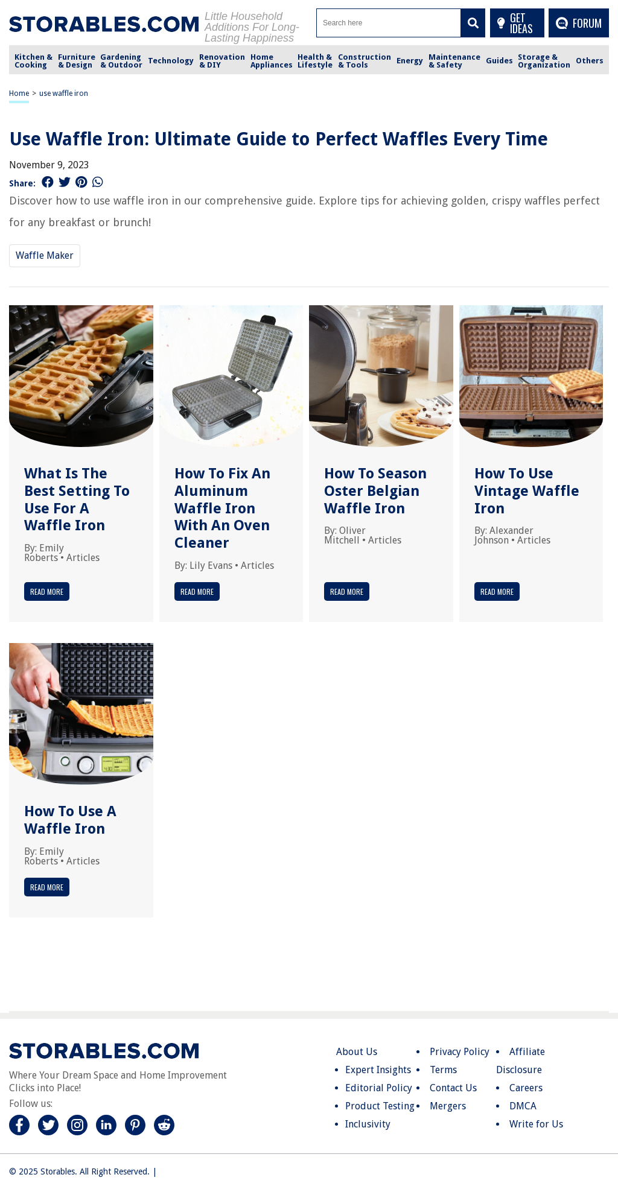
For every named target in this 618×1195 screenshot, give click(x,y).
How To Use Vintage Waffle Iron (526, 491)
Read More (46, 591)
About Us (356, 1051)
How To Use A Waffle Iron (70, 820)
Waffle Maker (45, 255)
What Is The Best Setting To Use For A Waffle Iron (77, 499)
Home (19, 93)
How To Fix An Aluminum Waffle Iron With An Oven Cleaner (222, 508)
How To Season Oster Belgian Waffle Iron (375, 491)
